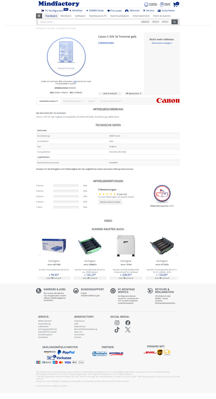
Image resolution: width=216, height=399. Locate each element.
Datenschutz (80, 326)
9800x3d (145, 21)
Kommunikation (119, 16)
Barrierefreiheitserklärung (85, 329)
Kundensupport (45, 334)
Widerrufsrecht (45, 320)
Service (148, 10)
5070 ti (165, 21)
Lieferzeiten (43, 326)
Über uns (78, 331)
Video (90, 101)
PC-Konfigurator (53, 10)
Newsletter (43, 337)
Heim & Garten (162, 16)
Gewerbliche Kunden (47, 331)
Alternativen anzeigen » (162, 43)
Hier (75, 81)
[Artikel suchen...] (104, 21)
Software (80, 16)
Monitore (66, 16)
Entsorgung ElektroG (47, 329)
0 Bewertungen (106, 42)
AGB (76, 323)
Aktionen (132, 10)
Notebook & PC (98, 16)
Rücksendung (44, 323)
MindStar (76, 10)
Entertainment (141, 16)
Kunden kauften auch (110, 101)
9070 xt (155, 21)
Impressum (79, 320)
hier (127, 381)
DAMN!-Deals (95, 10)
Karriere (77, 337)
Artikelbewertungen (72, 101)
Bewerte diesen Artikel (110, 202)
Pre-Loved (114, 10)
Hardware (51, 16)
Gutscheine (166, 10)
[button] (39, 15)
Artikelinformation (47, 101)
